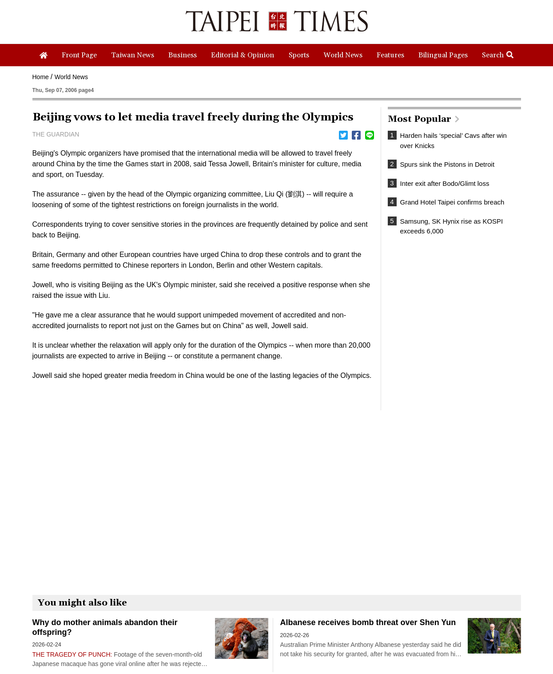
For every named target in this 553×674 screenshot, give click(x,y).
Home (40, 76)
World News (71, 76)
